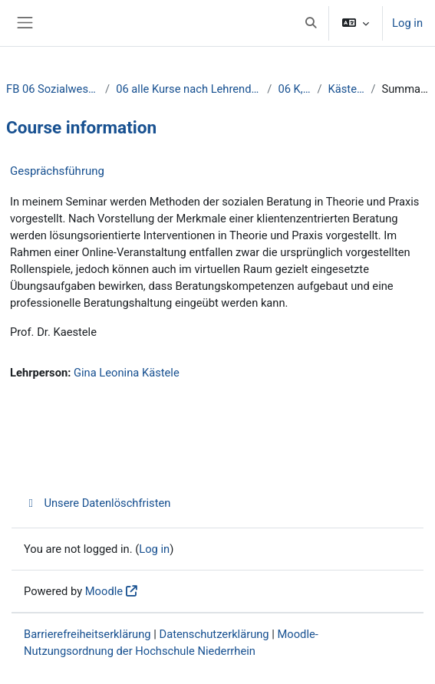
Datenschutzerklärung (214, 634)
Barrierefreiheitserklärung (87, 634)
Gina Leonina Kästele (127, 373)
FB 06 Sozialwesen (52, 89)
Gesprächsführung (57, 171)
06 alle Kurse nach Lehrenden (188, 89)
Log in (407, 23)
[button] (311, 23)
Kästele (346, 89)
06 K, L (294, 89)
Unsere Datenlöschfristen (97, 503)
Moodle (104, 591)
